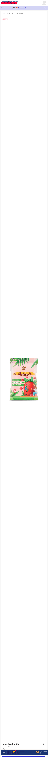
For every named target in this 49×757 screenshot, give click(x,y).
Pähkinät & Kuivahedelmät (16, 13)
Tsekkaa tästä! (22, 8)
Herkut (4, 13)
